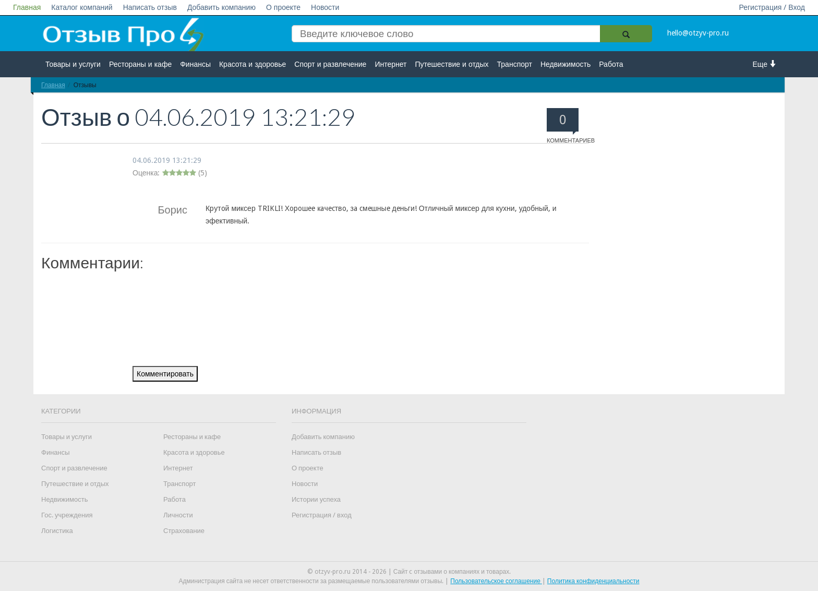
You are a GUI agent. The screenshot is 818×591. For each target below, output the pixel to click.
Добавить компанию (221, 7)
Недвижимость (565, 64)
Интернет (390, 64)
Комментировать (165, 374)
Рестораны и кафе (140, 64)
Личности (178, 515)
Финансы (195, 64)
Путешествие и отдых (452, 64)
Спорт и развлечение (330, 64)
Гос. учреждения (66, 515)
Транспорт (514, 64)
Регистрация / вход (322, 515)
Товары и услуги (73, 64)
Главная (27, 7)
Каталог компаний (81, 7)
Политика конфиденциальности (593, 581)
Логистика (57, 531)
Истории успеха (316, 499)
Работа (611, 64)
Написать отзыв (150, 7)
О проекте (283, 7)
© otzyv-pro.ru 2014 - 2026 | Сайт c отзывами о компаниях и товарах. (409, 571)
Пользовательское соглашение (496, 581)
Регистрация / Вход (772, 7)
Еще (765, 64)
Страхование (183, 531)
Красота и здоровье (252, 64)
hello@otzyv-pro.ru (698, 33)
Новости (325, 7)
